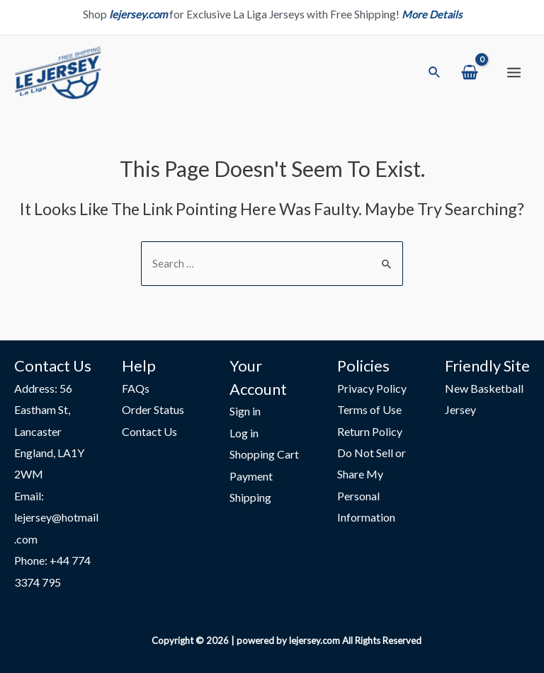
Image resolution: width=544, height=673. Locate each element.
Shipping (250, 495)
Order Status (153, 406)
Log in (244, 430)
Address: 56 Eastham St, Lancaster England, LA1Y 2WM (49, 428)
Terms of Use (369, 406)
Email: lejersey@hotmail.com (56, 516)
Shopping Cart (264, 452)
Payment (251, 474)
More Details (432, 14)
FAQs (135, 384)
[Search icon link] (435, 75)
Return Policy (369, 428)
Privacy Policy (372, 384)
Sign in (245, 408)
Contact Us (149, 428)
